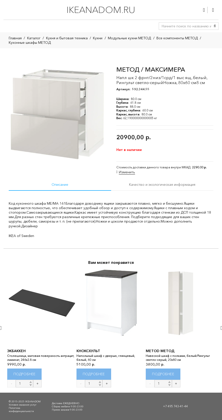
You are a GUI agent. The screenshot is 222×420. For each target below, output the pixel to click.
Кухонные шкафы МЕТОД (30, 42)
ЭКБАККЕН (16, 351)
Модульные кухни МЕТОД (129, 38)
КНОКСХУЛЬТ (88, 351)
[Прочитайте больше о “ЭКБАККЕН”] (24, 374)
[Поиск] (214, 26)
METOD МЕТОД (160, 351)
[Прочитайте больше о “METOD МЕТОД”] (163, 374)
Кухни (97, 38)
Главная (15, 38)
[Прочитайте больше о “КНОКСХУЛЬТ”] (93, 374)
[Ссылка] (204, 10)
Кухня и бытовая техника (67, 38)
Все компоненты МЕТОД (177, 38)
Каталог (34, 38)
